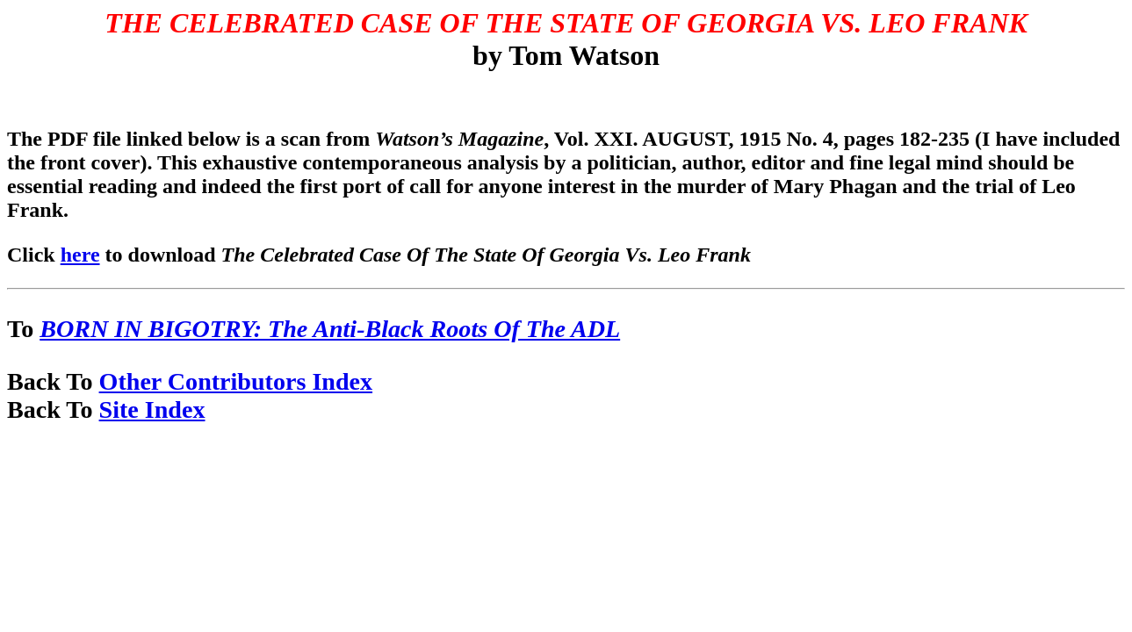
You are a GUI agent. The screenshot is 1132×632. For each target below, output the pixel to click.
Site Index (152, 409)
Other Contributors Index (235, 381)
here (80, 254)
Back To (53, 381)
